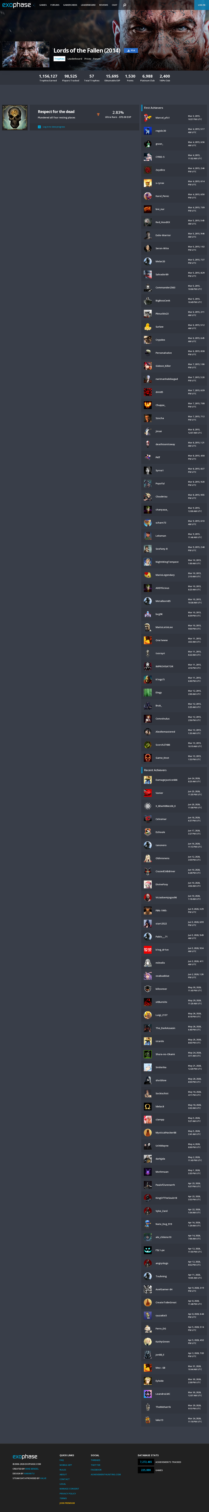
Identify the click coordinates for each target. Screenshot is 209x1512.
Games (43, 4)
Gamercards (70, 4)
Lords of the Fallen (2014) (87, 50)
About (63, 1474)
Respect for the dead (56, 111)
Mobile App (66, 1464)
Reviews (103, 4)
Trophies (59, 58)
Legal (63, 1483)
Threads (95, 1460)
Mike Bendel (32, 1468)
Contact (65, 1479)
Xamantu (29, 1473)
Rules (63, 1469)
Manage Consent (69, 1488)
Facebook (96, 1469)
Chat (114, 4)
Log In (201, 4)
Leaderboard (88, 4)
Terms (63, 1498)
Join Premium (67, 1503)
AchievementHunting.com (106, 1474)
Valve (43, 1478)
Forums (54, 4)
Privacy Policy (68, 1493)
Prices (87, 58)
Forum (97, 58)
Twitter (95, 1464)
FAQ (62, 1460)
